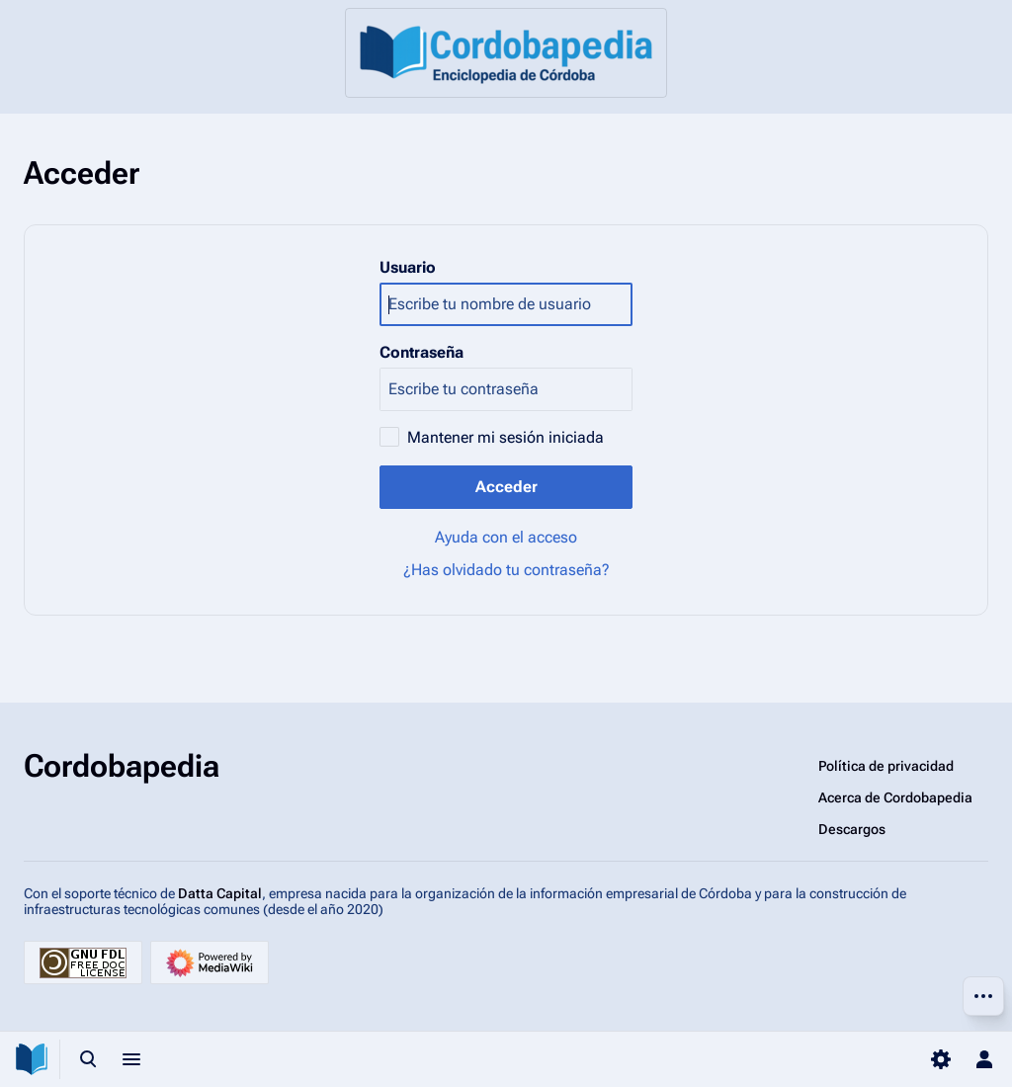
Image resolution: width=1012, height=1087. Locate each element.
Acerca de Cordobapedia (895, 797)
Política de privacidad (886, 766)
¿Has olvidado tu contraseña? (506, 569)
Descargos (852, 829)
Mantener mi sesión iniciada (505, 437)
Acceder (506, 486)
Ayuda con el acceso (506, 537)
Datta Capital (220, 893)
